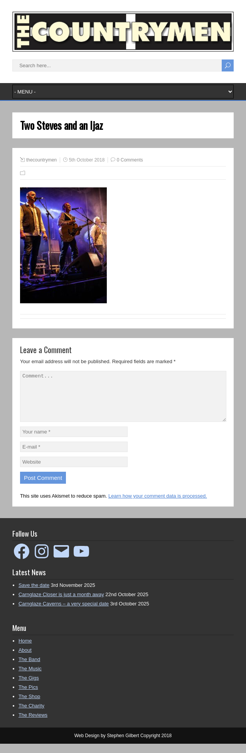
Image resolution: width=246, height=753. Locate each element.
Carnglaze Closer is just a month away (61, 604)
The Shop (29, 706)
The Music (30, 678)
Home (25, 650)
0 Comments (130, 160)
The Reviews (33, 724)
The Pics (28, 696)
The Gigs (29, 687)
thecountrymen (41, 160)
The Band (29, 668)
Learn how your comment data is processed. (157, 505)
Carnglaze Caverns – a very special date (64, 613)
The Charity (31, 715)
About (25, 659)
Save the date (34, 594)
